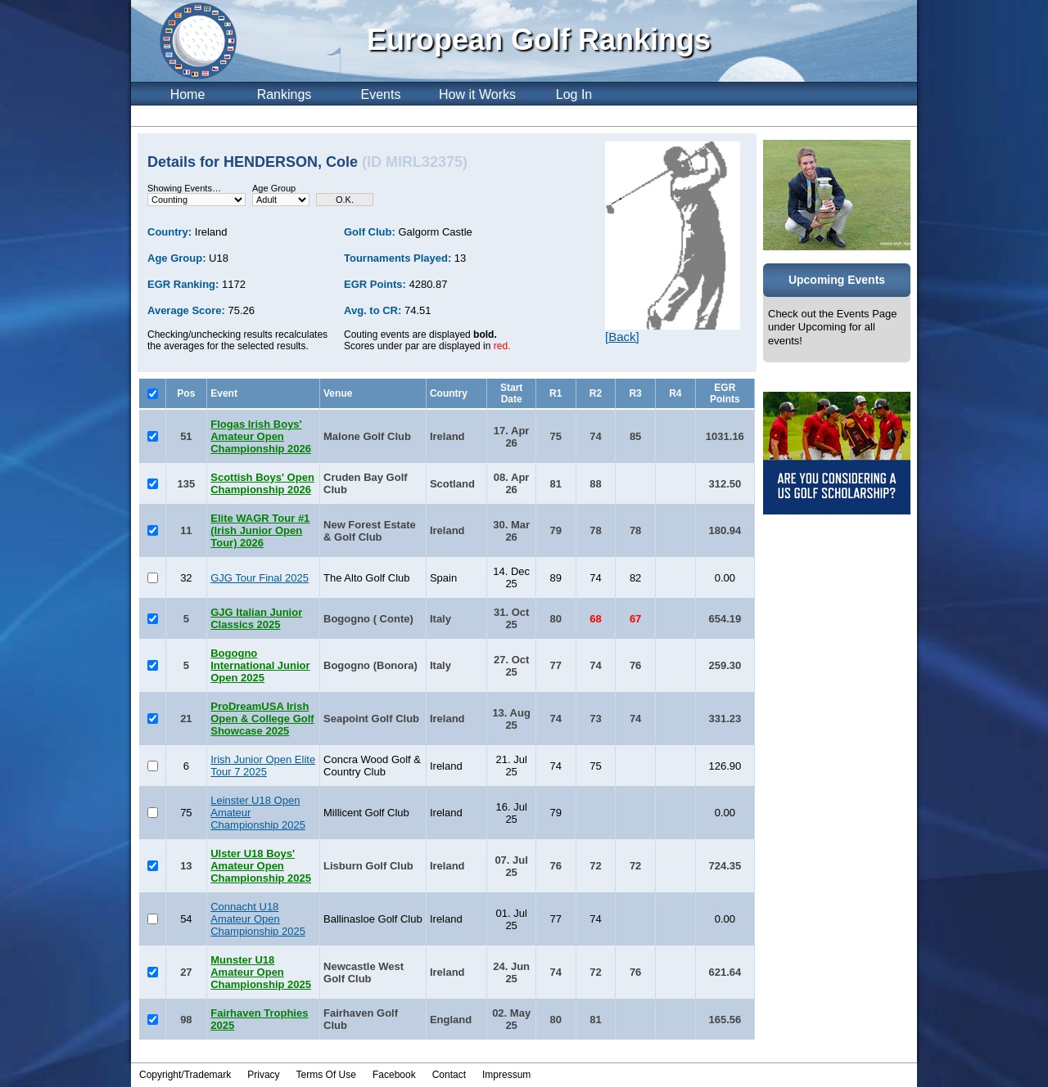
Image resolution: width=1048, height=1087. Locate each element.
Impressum (506, 1074)
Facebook (394, 1074)
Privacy (263, 1074)
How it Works (477, 94)
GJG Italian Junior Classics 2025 (256, 618)
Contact (449, 1074)
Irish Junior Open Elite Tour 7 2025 (262, 765)
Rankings (284, 94)
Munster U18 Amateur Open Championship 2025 (260, 972)
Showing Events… (184, 188)
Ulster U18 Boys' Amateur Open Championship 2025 (260, 865)
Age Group (274, 188)
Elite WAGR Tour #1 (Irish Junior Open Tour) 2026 (259, 530)
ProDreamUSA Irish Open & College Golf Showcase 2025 (262, 718)
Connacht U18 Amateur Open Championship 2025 (257, 919)
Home (188, 94)
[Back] (622, 337)
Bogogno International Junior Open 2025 (259, 665)
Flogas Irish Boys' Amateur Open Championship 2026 (260, 436)
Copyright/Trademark (185, 1074)
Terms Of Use (326, 1074)
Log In (574, 94)
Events (381, 94)
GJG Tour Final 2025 (259, 578)
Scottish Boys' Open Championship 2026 (262, 483)
